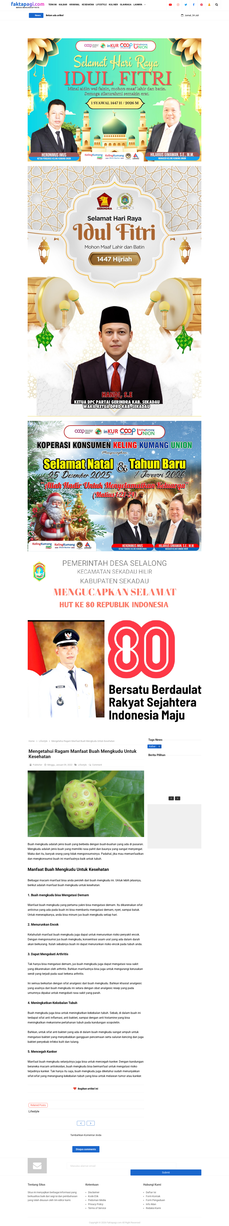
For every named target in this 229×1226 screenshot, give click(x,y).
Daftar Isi (151, 1190)
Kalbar (152, 746)
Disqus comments (86, 1149)
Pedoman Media (97, 1198)
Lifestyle (82, 764)
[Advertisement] (174, 826)
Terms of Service (97, 1206)
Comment (97, 764)
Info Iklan (151, 1202)
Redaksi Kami (153, 1206)
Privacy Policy (95, 1202)
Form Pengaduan (155, 1198)
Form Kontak (153, 1194)
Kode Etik (93, 1194)
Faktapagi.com (114, 1220)
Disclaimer (93, 1190)
